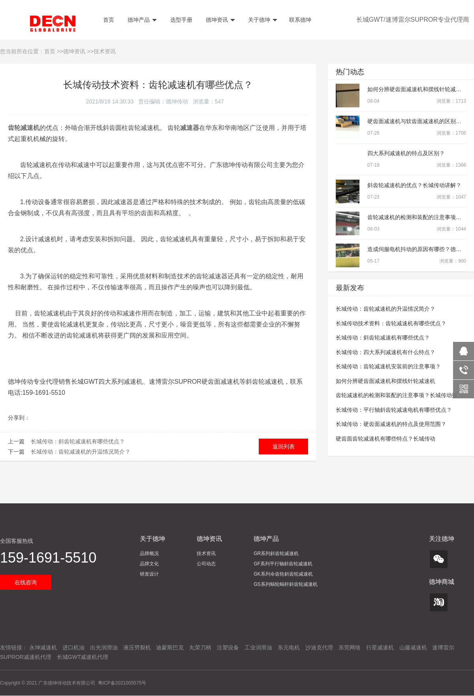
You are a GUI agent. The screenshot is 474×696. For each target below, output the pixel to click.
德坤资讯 (219, 20)
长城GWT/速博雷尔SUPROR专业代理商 (412, 19)
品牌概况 (149, 553)
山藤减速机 (413, 647)
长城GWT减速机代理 (83, 657)
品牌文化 (149, 564)
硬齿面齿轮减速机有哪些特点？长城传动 (385, 438)
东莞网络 (350, 647)
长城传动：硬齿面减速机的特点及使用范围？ (391, 424)
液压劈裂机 (137, 647)
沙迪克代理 (319, 647)
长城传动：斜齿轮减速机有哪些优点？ (78, 441)
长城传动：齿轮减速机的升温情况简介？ (80, 451)
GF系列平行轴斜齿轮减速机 (283, 564)
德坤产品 (141, 20)
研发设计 (149, 574)
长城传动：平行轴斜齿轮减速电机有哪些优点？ (394, 410)
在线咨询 (26, 582)
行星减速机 (380, 647)
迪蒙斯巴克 (170, 647)
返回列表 (284, 446)
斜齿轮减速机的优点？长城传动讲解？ (414, 185)
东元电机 (289, 647)
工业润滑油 (258, 647)
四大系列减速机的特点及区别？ (406, 153)
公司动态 (206, 564)
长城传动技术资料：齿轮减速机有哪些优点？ (391, 323)
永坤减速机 (43, 647)
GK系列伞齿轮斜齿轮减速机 (283, 574)
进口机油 (73, 647)
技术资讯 (105, 51)
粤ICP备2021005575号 (122, 683)
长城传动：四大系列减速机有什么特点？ (385, 352)
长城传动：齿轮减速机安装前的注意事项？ (388, 366)
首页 (108, 20)
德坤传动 (177, 101)
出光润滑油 (104, 647)
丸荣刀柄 (200, 647)
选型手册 (180, 20)
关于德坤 (262, 20)
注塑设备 (228, 647)
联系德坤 (300, 20)
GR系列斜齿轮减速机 (276, 553)
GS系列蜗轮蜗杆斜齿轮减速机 (285, 584)
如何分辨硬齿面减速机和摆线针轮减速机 (417, 89)
